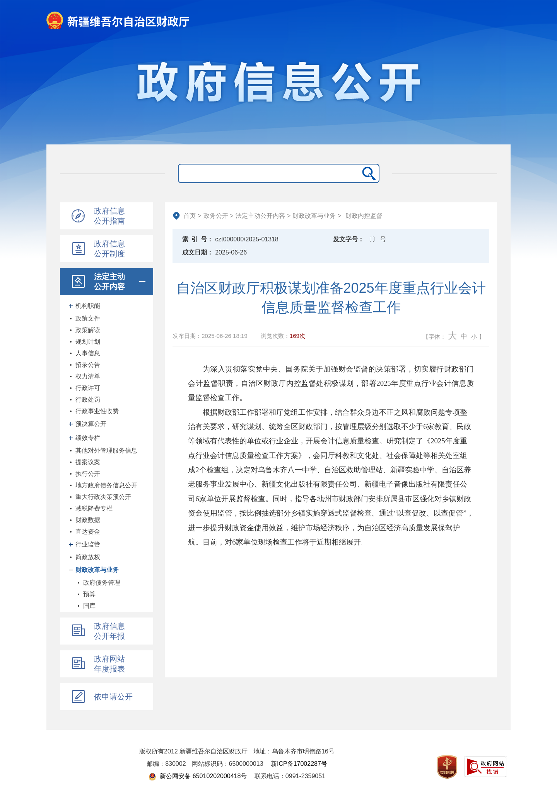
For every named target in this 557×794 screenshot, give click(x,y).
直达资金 (87, 531)
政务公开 (215, 215)
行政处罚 (87, 399)
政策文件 (87, 318)
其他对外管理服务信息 (106, 450)
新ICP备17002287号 (299, 763)
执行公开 (87, 473)
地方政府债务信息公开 (106, 485)
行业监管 (87, 544)
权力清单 (87, 376)
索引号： (197, 239)
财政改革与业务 (97, 570)
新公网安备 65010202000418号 (198, 776)
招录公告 (87, 364)
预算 (89, 594)
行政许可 (87, 388)
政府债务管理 (101, 582)
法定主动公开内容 (260, 215)
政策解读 (87, 330)
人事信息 (87, 353)
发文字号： (348, 239)
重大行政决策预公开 (103, 497)
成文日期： (197, 252)
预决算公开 (90, 424)
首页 (189, 215)
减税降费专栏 (94, 508)
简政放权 (87, 557)
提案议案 (87, 462)
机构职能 (87, 305)
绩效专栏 (87, 437)
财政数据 (87, 520)
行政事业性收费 (97, 411)
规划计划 (87, 341)
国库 (89, 605)
